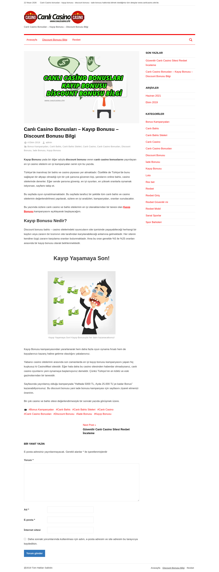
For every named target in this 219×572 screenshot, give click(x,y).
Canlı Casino (89, 146)
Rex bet (150, 182)
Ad (26, 509)
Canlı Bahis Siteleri (72, 146)
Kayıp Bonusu (54, 150)
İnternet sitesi (32, 530)
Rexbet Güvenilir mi (157, 202)
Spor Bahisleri (154, 222)
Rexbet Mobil (153, 208)
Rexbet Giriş (153, 195)
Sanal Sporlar (153, 215)
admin (49, 142)
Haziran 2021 (153, 95)
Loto (148, 175)
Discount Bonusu (64, 414)
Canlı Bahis (55, 146)
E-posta (29, 519)
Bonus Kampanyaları (37, 146)
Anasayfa (32, 39)
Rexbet (76, 39)
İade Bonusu (39, 150)
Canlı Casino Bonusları (108, 146)
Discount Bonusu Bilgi (54, 39)
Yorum (29, 460)
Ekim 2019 (152, 102)
